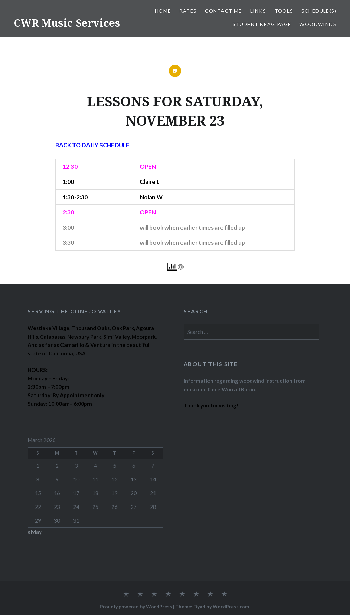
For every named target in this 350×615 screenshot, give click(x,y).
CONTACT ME (223, 11)
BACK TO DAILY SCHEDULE (92, 145)
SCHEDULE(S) (318, 11)
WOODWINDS (317, 24)
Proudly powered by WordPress (136, 607)
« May (35, 532)
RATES (188, 11)
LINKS (258, 11)
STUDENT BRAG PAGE (262, 24)
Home (163, 11)
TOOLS (283, 11)
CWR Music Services (67, 23)
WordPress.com (231, 607)
